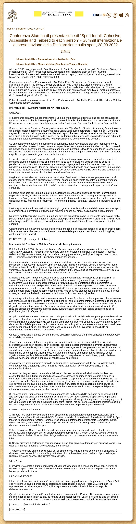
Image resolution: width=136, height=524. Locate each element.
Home (10, 28)
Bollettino (21, 28)
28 (42, 28)
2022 (30, 28)
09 (37, 28)
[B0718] (65, 51)
